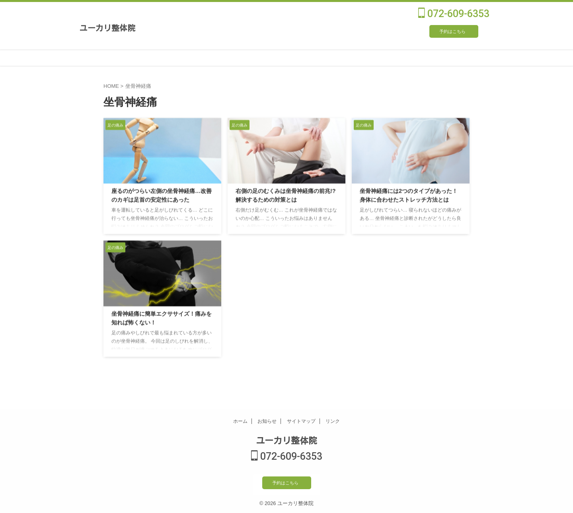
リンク (332, 422)
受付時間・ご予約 (338, 58)
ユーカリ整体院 (107, 27)
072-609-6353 (453, 13)
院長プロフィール (274, 58)
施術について (146, 58)
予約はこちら (452, 31)
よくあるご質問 (402, 58)
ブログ (465, 58)
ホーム (240, 422)
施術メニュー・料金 (210, 58)
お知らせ (267, 422)
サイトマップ (301, 422)
